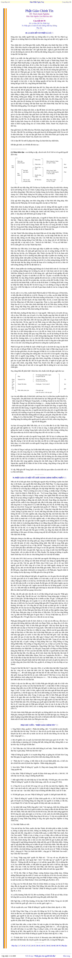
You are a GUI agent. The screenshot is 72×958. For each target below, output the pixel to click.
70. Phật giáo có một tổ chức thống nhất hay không (39, 26)
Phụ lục (64, 946)
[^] (52, 33)
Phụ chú (39, 28)
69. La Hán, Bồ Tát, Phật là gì (39, 23)
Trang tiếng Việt (66, 2)
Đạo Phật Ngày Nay (37, 2)
